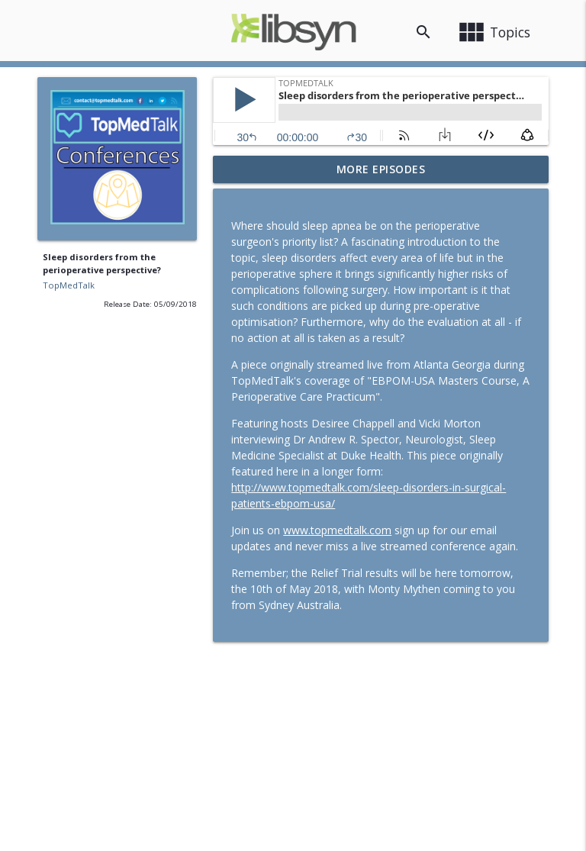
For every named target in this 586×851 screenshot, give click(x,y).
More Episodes (381, 169)
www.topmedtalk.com (337, 530)
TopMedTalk (69, 285)
